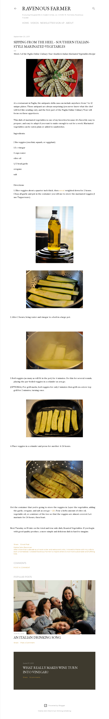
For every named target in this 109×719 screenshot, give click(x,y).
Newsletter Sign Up (52, 23)
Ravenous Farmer (46, 8)
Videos (35, 23)
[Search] (93, 8)
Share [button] (16, 544)
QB (53, 510)
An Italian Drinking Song (37, 637)
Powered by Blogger (54, 705)
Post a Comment (22, 567)
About (69, 23)
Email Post (24, 544)
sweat (62, 190)
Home (25, 23)
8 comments (35, 677)
